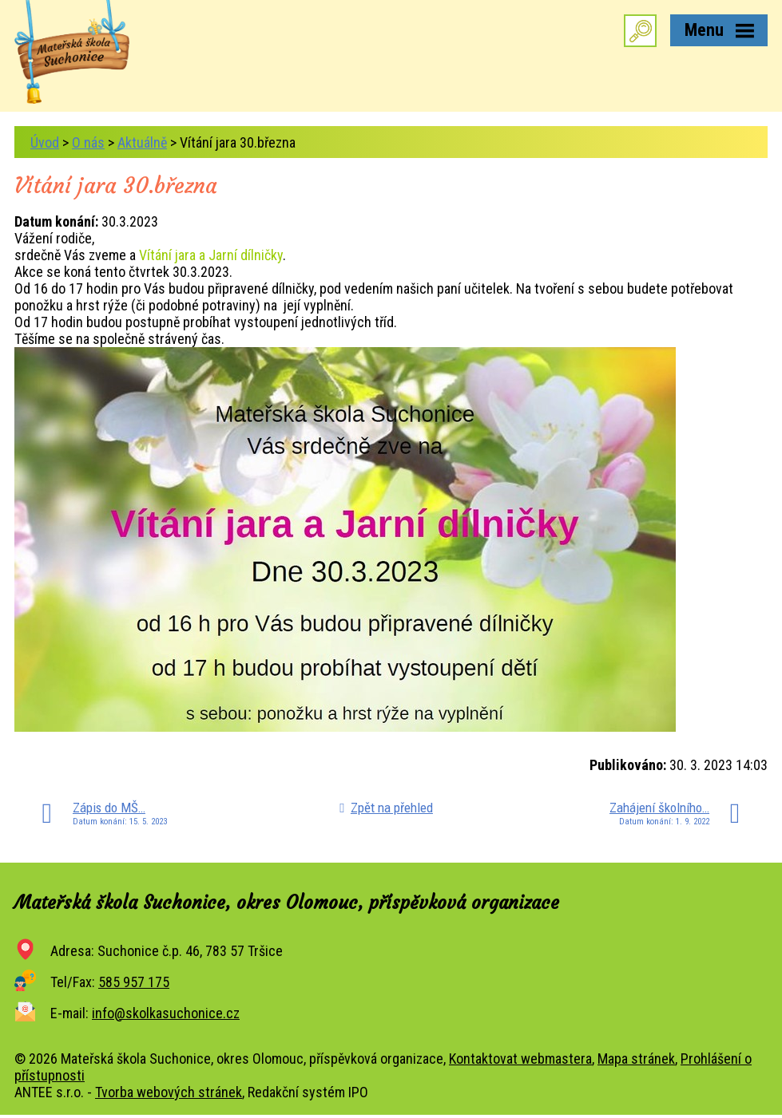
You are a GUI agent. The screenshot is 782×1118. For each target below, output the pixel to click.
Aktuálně (142, 142)
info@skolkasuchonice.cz (166, 1013)
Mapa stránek (636, 1058)
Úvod (44, 142)
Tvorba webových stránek (168, 1092)
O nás (88, 142)
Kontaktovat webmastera (520, 1058)
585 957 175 (133, 982)
